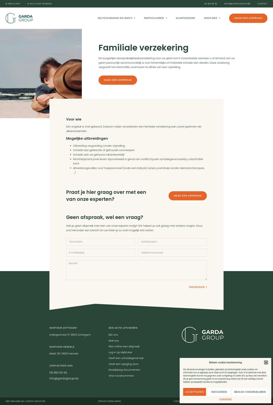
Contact (262, 3)
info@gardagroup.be (237, 3)
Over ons (212, 18)
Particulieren (155, 18)
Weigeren (219, 391)
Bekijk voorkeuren (250, 391)
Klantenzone (185, 18)
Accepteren (194, 391)
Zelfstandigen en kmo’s (116, 18)
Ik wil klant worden (39, 3)
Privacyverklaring (109, 401)
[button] (266, 362)
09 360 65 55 (210, 3)
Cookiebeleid (226, 399)
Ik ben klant (13, 3)
